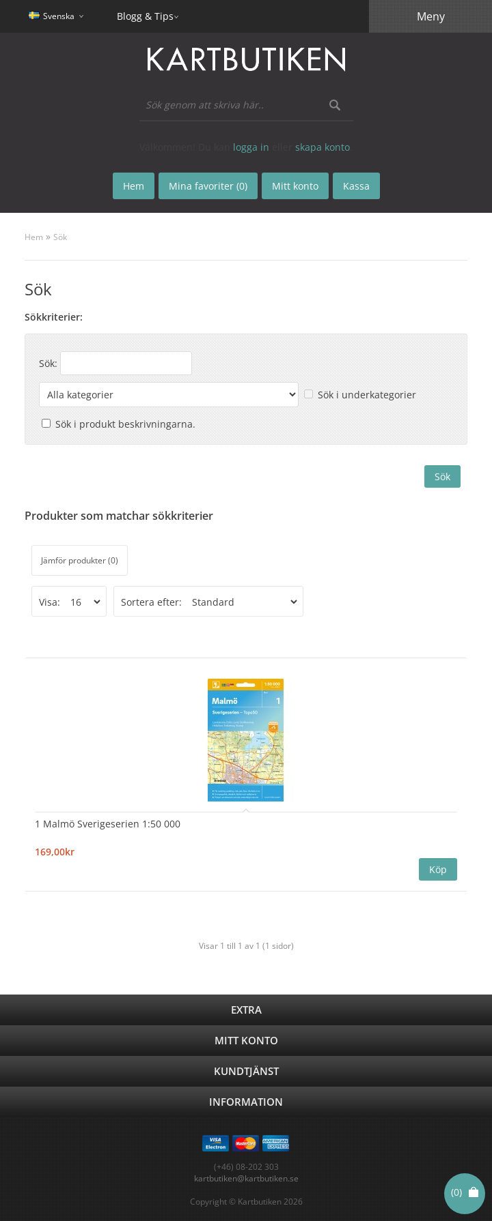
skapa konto (322, 147)
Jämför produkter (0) (79, 560)
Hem (34, 237)
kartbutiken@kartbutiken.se (246, 1178)
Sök (60, 237)
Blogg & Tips (145, 16)
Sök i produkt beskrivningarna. (125, 423)
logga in (251, 147)
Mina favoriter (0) (208, 185)
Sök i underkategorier (367, 394)
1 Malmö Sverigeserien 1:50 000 (107, 823)
